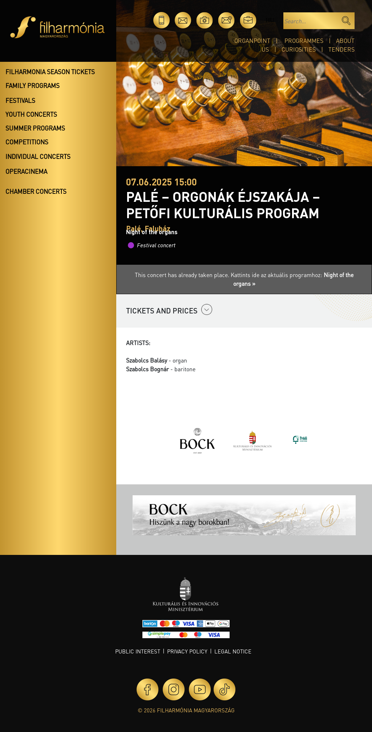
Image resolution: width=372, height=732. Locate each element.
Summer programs (35, 128)
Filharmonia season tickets (50, 72)
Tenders (341, 49)
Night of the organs (152, 231)
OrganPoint (252, 40)
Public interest (137, 651)
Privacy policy (187, 651)
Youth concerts (31, 114)
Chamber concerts (35, 191)
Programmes (303, 40)
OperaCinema (26, 171)
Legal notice (232, 651)
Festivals (20, 100)
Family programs (32, 85)
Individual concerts (37, 156)
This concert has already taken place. (183, 275)
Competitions (26, 142)
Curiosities (299, 49)
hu (270, 20)
